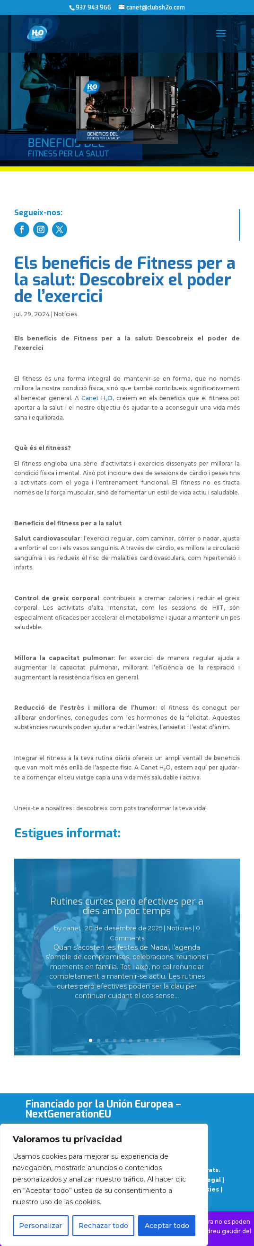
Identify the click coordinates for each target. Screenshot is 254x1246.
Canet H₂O (97, 398)
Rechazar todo (103, 1225)
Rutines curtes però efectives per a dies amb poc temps (126, 920)
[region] (104, 1185)
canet (72, 941)
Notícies (65, 314)
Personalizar (40, 1225)
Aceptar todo (167, 1225)
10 (163, 1040)
